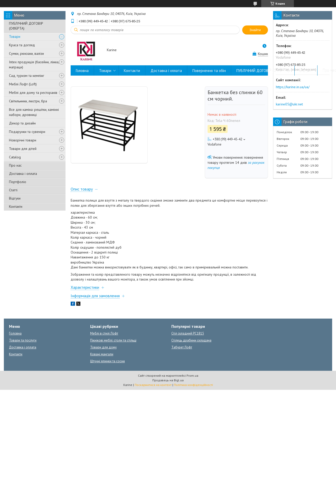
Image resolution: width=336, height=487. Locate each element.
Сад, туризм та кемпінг (26, 75)
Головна (82, 71)
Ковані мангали (101, 354)
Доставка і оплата (23, 173)
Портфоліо (17, 181)
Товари (14, 36)
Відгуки (15, 198)
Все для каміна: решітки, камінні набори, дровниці (34, 112)
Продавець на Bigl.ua (168, 380)
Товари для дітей (22, 148)
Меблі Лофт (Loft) (23, 84)
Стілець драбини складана (191, 340)
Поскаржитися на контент (153, 385)
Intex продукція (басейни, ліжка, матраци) (34, 64)
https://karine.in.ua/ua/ (293, 87)
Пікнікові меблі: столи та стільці (113, 340)
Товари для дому (103, 347)
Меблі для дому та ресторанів (33, 92)
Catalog (15, 157)
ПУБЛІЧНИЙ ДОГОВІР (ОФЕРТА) (26, 26)
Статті (13, 190)
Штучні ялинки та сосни (107, 361)
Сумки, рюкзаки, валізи (26, 53)
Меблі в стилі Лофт (104, 333)
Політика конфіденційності (193, 385)
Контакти (15, 206)
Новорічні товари (22, 140)
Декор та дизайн (22, 123)
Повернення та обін (209, 71)
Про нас (15, 165)
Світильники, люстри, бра (28, 101)
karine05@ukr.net (289, 104)
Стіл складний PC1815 (187, 333)
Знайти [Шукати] (255, 30)
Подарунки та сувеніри (27, 131)
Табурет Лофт (181, 347)
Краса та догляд (22, 45)
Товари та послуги (22, 340)
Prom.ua (192, 375)
